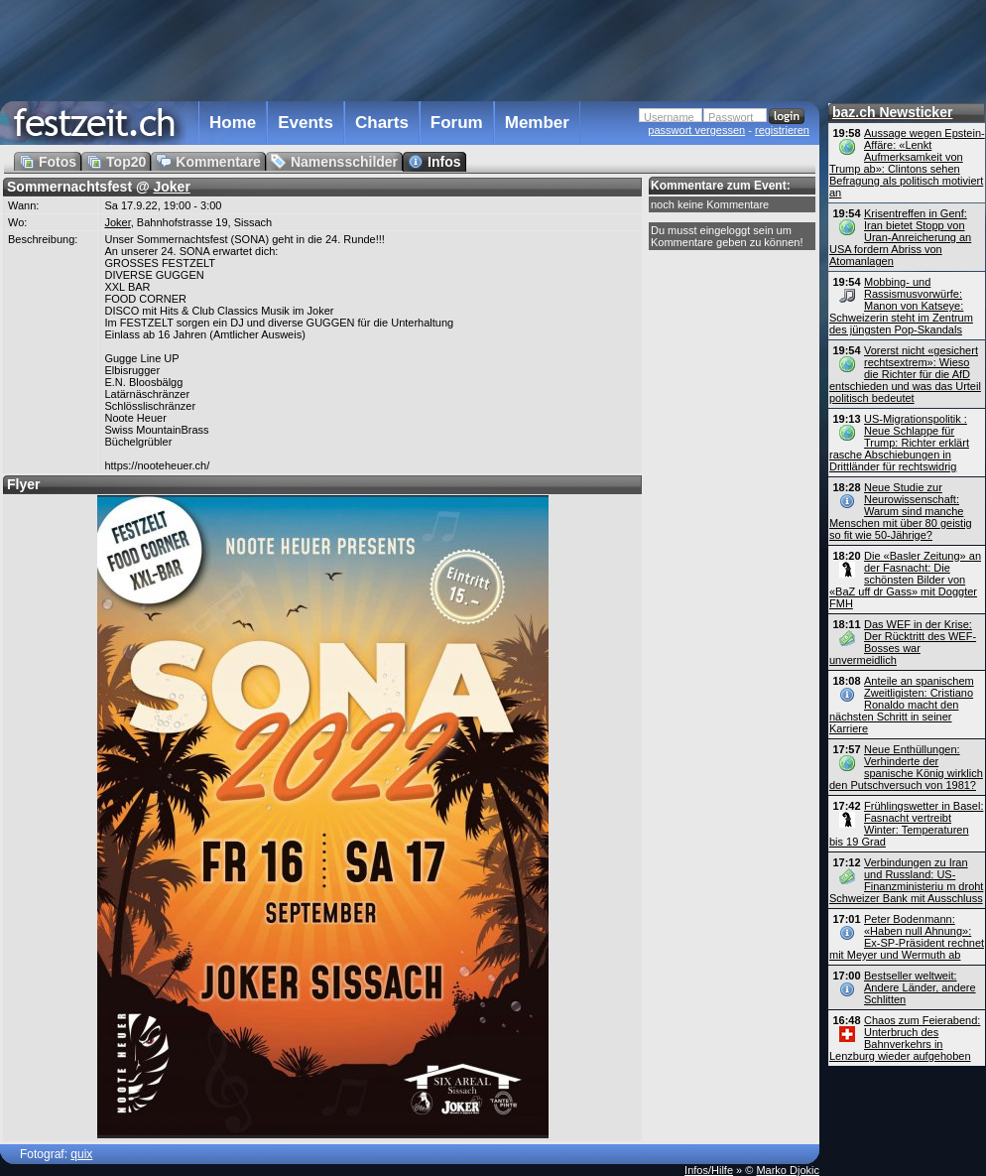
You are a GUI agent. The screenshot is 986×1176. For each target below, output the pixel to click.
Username (669, 117)
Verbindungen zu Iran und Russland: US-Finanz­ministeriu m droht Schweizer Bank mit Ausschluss (906, 880)
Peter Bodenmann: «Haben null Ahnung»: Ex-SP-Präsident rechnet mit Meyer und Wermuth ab (906, 937)
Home (232, 122)
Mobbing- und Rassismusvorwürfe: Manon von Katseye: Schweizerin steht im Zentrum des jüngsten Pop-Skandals (901, 305)
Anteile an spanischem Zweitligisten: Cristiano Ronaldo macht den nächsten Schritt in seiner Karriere (901, 704)
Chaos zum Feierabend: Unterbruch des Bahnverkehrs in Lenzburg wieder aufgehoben (904, 1038)
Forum (457, 122)
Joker (171, 187)
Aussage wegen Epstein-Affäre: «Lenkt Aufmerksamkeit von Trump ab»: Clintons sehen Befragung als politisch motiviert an (907, 162)
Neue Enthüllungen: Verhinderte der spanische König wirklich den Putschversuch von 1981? (906, 767)
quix (81, 1154)
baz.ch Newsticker (892, 112)
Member (537, 122)
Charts (382, 122)
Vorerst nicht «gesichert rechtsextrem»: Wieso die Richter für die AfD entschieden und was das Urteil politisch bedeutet (905, 374)
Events (305, 122)
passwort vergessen (696, 130)
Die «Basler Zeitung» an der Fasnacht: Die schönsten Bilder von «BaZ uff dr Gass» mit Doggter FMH (905, 579)
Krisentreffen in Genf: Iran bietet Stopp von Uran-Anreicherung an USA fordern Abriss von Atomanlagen (900, 237)
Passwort (730, 117)
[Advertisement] (410, 48)
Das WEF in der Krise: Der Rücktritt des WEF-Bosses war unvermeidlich (902, 642)
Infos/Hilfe (708, 1170)
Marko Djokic (787, 1170)
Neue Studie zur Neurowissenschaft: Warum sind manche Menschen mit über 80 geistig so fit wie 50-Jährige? (900, 511)
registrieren (782, 130)
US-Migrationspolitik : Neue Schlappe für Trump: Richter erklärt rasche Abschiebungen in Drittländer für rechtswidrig (899, 442)
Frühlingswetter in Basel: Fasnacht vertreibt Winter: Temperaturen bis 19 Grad (906, 824)
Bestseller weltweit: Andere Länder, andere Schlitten (920, 987)
